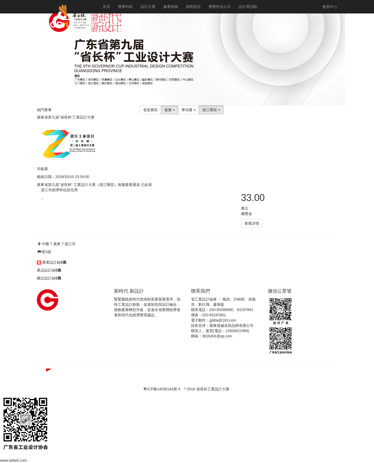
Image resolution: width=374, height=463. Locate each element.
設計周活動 (248, 6)
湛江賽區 (211, 110)
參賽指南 (170, 6)
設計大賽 (148, 6)
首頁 (106, 6)
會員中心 (329, 6)
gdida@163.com (222, 320)
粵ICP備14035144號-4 (161, 389)
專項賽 (188, 110)
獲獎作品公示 (220, 6)
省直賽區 (150, 110)
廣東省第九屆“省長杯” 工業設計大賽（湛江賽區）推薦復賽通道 (88, 185)
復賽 (169, 110)
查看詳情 (251, 223)
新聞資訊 (193, 6)
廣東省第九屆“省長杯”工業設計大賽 (66, 117)
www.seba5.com (13, 460)
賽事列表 (125, 6)
